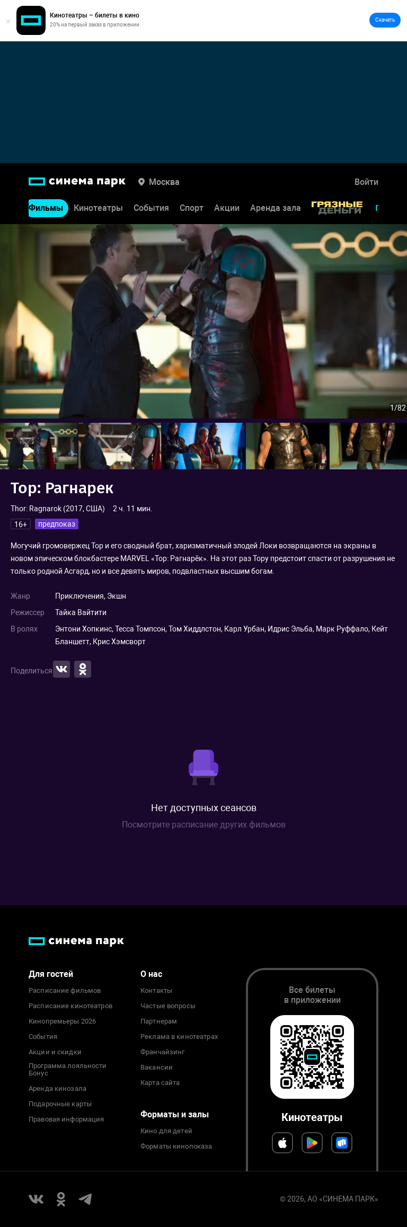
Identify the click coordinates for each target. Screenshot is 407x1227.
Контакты (156, 990)
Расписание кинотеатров (70, 1006)
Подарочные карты (60, 1104)
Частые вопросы (168, 1006)
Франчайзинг (162, 1052)
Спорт (192, 208)
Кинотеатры (98, 208)
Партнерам (158, 1021)
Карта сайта (160, 1083)
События (151, 208)
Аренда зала (275, 208)
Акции (227, 208)
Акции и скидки (55, 1052)
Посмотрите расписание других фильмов (204, 825)
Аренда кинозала (57, 1088)
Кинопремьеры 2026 (62, 1021)
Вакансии (156, 1067)
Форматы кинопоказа (176, 1146)
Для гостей (51, 974)
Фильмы (46, 208)
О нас (151, 974)
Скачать (385, 20)
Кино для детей (166, 1131)
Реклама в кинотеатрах (179, 1037)
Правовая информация (66, 1119)
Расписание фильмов (65, 990)
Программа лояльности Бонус (68, 1069)
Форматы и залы (174, 1114)
